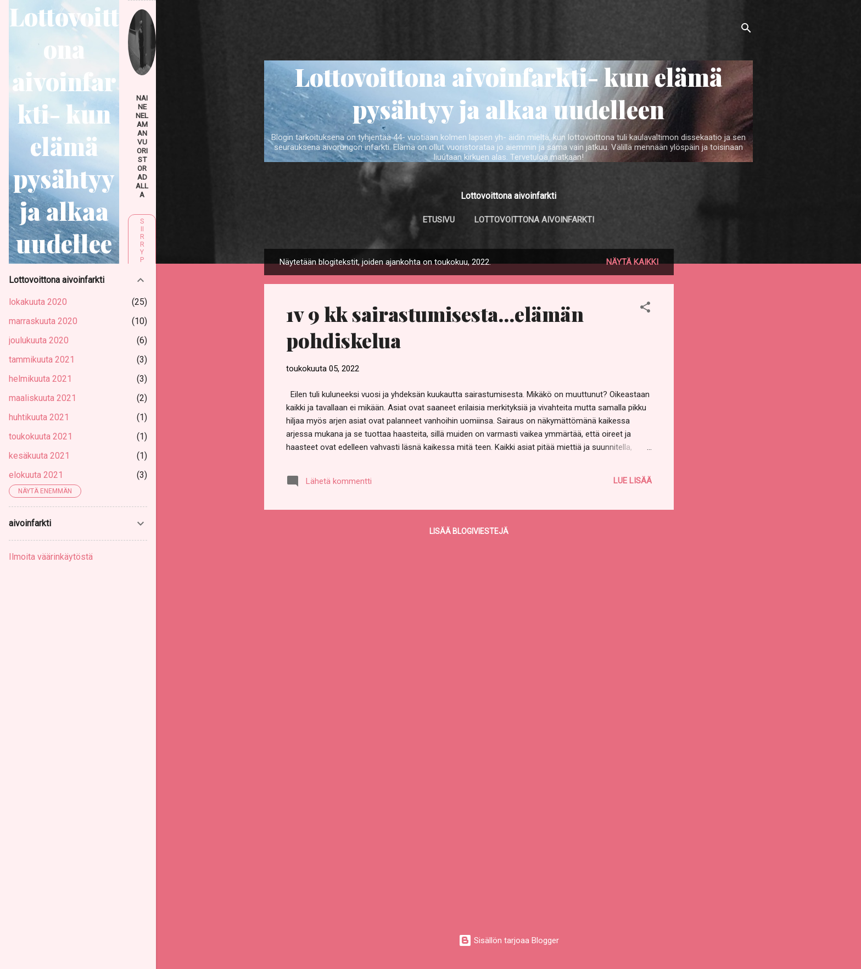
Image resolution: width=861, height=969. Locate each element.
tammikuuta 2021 (42, 359)
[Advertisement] (718, 413)
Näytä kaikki (632, 262)
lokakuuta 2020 (38, 302)
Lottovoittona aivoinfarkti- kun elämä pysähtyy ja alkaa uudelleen (509, 92)
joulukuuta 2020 (39, 340)
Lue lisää (632, 481)
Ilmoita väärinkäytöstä (51, 557)
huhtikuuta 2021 (39, 417)
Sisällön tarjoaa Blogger (509, 940)
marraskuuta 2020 (43, 321)
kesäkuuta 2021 (39, 455)
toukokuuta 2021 (40, 436)
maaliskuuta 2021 (42, 398)
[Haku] (746, 30)
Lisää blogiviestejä (468, 531)
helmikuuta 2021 (40, 379)
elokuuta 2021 (36, 475)
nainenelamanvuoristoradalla (142, 146)
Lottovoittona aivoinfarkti (534, 220)
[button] (645, 309)
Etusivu (439, 220)
